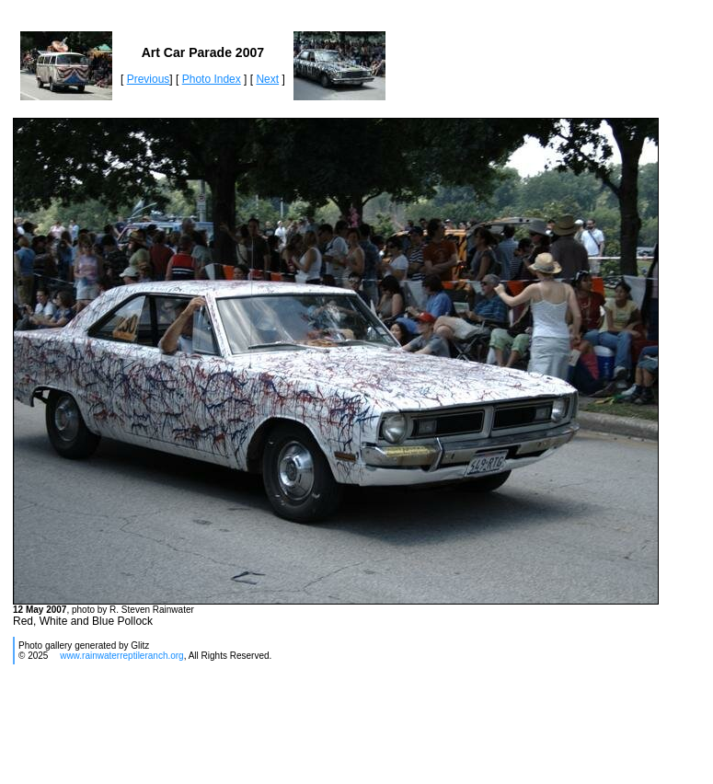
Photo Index (211, 79)
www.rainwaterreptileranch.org (122, 656)
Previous (148, 79)
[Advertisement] (346, 731)
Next (267, 79)
